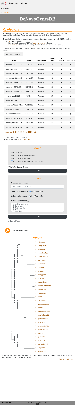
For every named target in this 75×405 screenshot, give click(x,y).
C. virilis (40, 363)
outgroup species (39, 43)
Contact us (6, 402)
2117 (30, 132)
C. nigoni (39, 278)
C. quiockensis (42, 368)
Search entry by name (19, 183)
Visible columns (13, 54)
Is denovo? (62, 59)
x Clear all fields (14, 221)
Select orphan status (19, 196)
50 (25, 139)
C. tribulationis (43, 296)
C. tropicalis (41, 260)
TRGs (10, 41)
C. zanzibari (41, 292)
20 (22, 139)
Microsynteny (12, 45)
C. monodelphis (42, 345)
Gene (29, 60)
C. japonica (40, 305)
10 (19, 139)
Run (5, 12)
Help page (24, 3)
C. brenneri (40, 252)
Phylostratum (41, 60)
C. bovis (39, 354)
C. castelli (40, 376)
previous (9, 132)
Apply (37, 171)
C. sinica (39, 287)
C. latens (39, 274)
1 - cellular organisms (37, 204)
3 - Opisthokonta (37, 208)
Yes (36, 191)
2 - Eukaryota (37, 206)
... (27, 132)
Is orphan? (71, 60)
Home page (13, 3)
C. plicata (40, 359)
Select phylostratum (20, 201)
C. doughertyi (41, 256)
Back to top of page (66, 384)
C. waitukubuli (42, 332)
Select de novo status (19, 191)
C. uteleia (40, 341)
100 (28, 139)
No (42, 191)
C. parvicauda (41, 350)
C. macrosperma (42, 318)
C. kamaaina (40, 301)
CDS (14, 60)
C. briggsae (40, 283)
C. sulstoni (40, 314)
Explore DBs (5, 8)
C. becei (39, 323)
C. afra (38, 310)
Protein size (52, 59)
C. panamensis (41, 336)
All (31, 191)
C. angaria (40, 372)
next (35, 132)
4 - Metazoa (37, 210)
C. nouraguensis (42, 327)
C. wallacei (40, 265)
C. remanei (40, 269)
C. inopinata (41, 247)
